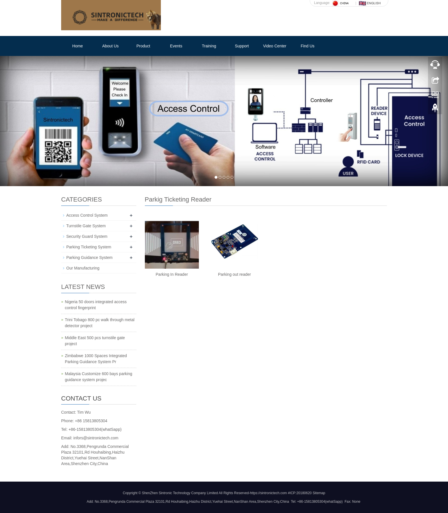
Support (242, 46)
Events (176, 46)
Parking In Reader (172, 274)
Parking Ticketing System (88, 247)
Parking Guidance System (89, 257)
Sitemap (319, 493)
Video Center (274, 46)
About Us (110, 46)
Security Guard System (86, 236)
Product (143, 46)
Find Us (307, 46)
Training (209, 46)
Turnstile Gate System (86, 226)
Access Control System (87, 215)
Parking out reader (234, 274)
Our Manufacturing (82, 268)
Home (77, 46)
